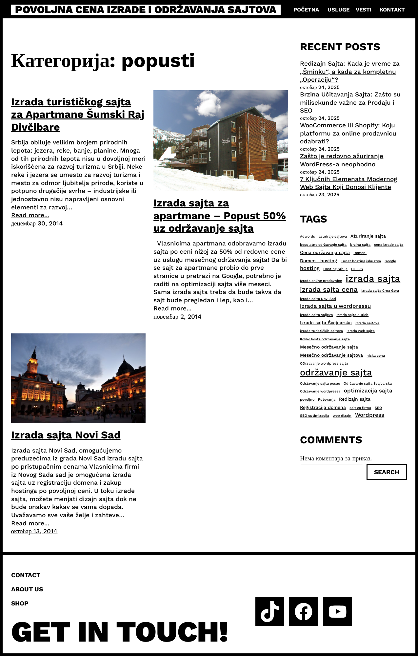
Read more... (30, 215)
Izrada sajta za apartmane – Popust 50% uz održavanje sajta (219, 215)
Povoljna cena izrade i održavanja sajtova (145, 10)
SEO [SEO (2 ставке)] (378, 408)
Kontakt (392, 10)
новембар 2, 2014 (177, 316)
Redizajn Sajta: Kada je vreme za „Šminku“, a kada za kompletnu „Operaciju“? (350, 71)
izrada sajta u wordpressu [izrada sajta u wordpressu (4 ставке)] (335, 306)
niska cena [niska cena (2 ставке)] (376, 355)
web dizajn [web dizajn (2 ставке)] (342, 415)
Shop (20, 603)
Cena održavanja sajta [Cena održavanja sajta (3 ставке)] (325, 252)
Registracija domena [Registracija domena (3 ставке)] (323, 407)
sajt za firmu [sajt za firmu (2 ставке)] (360, 408)
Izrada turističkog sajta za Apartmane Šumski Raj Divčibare (77, 114)
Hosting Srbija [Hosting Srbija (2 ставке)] (335, 269)
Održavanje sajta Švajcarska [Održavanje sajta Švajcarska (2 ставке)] (368, 383)
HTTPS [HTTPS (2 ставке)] (357, 269)
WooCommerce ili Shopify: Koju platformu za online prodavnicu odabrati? (348, 133)
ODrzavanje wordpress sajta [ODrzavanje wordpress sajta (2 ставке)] (324, 363)
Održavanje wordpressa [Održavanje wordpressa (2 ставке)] (320, 391)
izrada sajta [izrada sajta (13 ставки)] (373, 278)
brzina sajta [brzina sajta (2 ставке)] (360, 245)
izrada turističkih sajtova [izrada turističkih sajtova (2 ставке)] (321, 331)
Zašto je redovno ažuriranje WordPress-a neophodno (341, 160)
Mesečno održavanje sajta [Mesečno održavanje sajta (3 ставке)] (329, 346)
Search (386, 472)
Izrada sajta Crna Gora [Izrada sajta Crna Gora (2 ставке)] (380, 290)
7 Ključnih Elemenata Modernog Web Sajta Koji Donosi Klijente (348, 183)
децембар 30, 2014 (37, 223)
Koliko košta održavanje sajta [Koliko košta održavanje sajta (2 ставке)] (325, 339)
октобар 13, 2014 (34, 531)
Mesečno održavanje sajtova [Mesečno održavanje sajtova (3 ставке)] (331, 355)
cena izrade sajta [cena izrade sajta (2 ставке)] (388, 245)
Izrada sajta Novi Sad (66, 435)
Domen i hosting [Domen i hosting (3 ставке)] (318, 260)
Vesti (363, 10)
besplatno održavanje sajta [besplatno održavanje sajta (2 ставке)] (323, 245)
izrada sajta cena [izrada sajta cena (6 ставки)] (329, 289)
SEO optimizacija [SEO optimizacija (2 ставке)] (314, 415)
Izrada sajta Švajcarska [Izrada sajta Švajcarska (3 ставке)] (326, 322)
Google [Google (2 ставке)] (390, 261)
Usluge (338, 10)
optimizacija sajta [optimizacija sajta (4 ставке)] (368, 390)
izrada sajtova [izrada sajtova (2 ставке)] (367, 323)
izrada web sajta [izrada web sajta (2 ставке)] (361, 331)
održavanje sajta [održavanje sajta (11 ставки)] (336, 372)
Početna (306, 10)
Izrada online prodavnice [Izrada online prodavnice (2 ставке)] (321, 281)
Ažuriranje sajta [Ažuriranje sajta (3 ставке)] (368, 236)
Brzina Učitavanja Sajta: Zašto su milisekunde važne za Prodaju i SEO (350, 102)
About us (27, 589)
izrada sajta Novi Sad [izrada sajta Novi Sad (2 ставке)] (318, 299)
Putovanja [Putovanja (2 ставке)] (326, 399)
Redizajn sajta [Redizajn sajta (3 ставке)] (354, 399)
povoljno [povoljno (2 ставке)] (307, 399)
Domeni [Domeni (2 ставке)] (360, 253)
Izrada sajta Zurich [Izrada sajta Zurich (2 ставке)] (352, 315)
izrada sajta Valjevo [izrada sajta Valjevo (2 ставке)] (316, 315)
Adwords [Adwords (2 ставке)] (307, 236)
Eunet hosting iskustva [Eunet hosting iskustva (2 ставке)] (361, 261)
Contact (25, 575)
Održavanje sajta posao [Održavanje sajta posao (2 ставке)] (320, 383)
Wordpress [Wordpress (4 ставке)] (369, 415)
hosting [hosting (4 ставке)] (310, 268)
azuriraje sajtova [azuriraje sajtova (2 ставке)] (333, 236)
